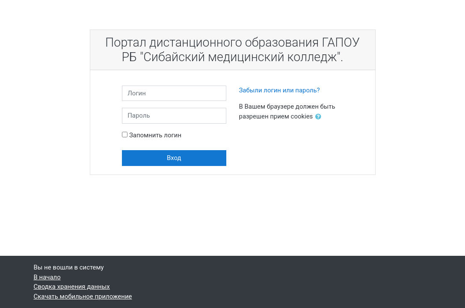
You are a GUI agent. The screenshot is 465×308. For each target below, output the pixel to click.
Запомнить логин (155, 135)
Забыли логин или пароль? (279, 90)
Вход (174, 158)
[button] (320, 117)
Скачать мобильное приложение (83, 296)
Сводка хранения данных (72, 286)
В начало (47, 277)
